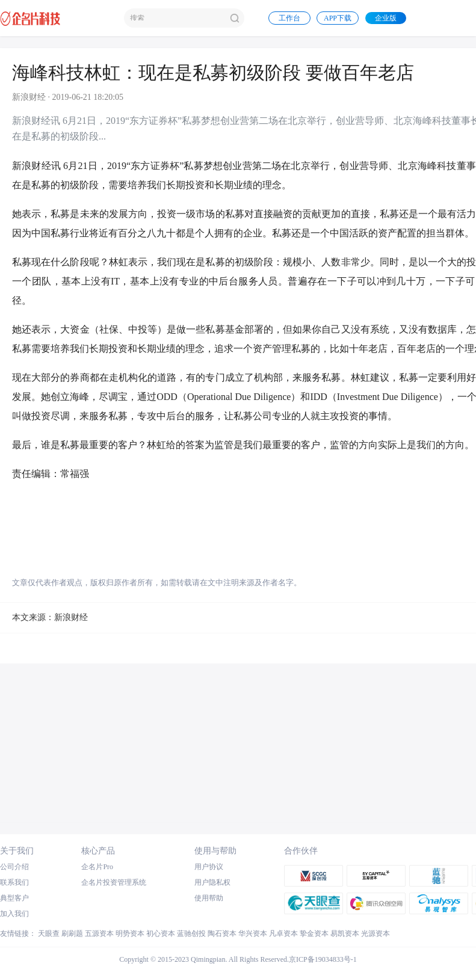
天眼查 (49, 933)
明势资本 (130, 933)
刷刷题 (72, 933)
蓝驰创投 (191, 933)
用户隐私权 (212, 882)
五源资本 (99, 933)
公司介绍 (14, 867)
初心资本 (160, 933)
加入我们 (14, 913)
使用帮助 (208, 898)
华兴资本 (252, 933)
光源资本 (375, 933)
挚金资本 (314, 933)
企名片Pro (97, 867)
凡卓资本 (283, 933)
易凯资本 (344, 933)
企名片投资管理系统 (113, 882)
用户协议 (208, 867)
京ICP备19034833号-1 (323, 959)
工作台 (289, 18)
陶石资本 (222, 933)
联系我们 (14, 882)
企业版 (386, 18)
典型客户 (14, 898)
